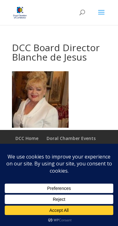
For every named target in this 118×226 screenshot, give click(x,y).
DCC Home (26, 138)
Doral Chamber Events (71, 138)
